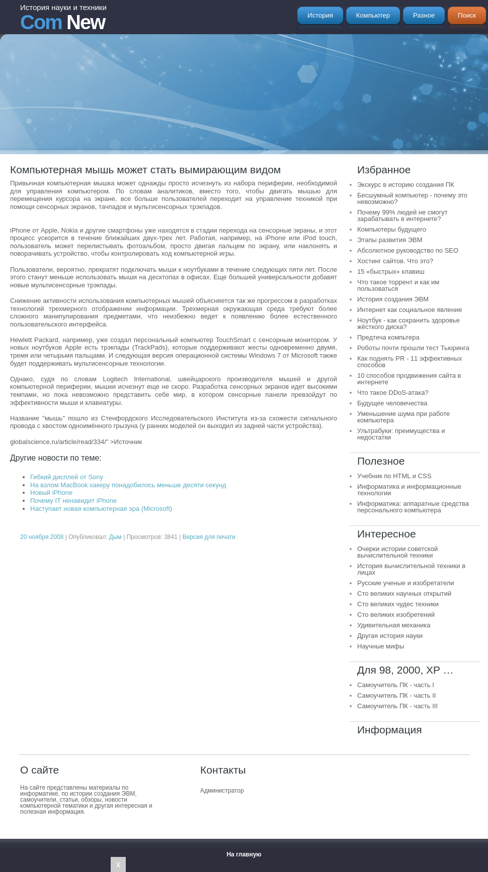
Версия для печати (209, 536)
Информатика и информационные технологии (409, 490)
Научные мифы (380, 646)
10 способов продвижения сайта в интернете (409, 379)
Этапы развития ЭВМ (390, 240)
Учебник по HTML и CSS (394, 476)
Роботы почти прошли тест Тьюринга (413, 348)
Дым (115, 536)
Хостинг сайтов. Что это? (395, 261)
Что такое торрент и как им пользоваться (398, 285)
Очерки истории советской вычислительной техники (397, 552)
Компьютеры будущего (391, 229)
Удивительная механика (393, 625)
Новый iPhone (51, 492)
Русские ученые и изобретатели (405, 583)
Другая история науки (390, 635)
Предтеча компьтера (388, 337)
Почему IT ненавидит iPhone (73, 500)
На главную (243, 854)
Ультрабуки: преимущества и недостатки (401, 434)
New (63, 18)
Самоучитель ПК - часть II (396, 695)
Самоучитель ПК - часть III (397, 706)
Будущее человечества (392, 403)
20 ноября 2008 (41, 536)
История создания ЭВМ (393, 299)
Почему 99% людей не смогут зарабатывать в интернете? (402, 215)
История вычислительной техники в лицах (411, 569)
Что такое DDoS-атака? (393, 392)
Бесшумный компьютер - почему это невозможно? (412, 198)
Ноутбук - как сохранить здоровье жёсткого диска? (408, 323)
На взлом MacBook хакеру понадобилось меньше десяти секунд (128, 485)
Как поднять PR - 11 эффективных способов (409, 362)
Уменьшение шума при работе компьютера (403, 417)
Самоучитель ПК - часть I (395, 685)
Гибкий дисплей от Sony (66, 477)
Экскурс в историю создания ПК (405, 184)
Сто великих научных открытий (404, 593)
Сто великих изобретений (396, 614)
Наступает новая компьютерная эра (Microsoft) (101, 508)
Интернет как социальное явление (409, 309)
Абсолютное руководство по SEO (407, 250)
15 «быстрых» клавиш (391, 271)
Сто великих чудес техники (398, 604)
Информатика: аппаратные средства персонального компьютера (413, 507)
